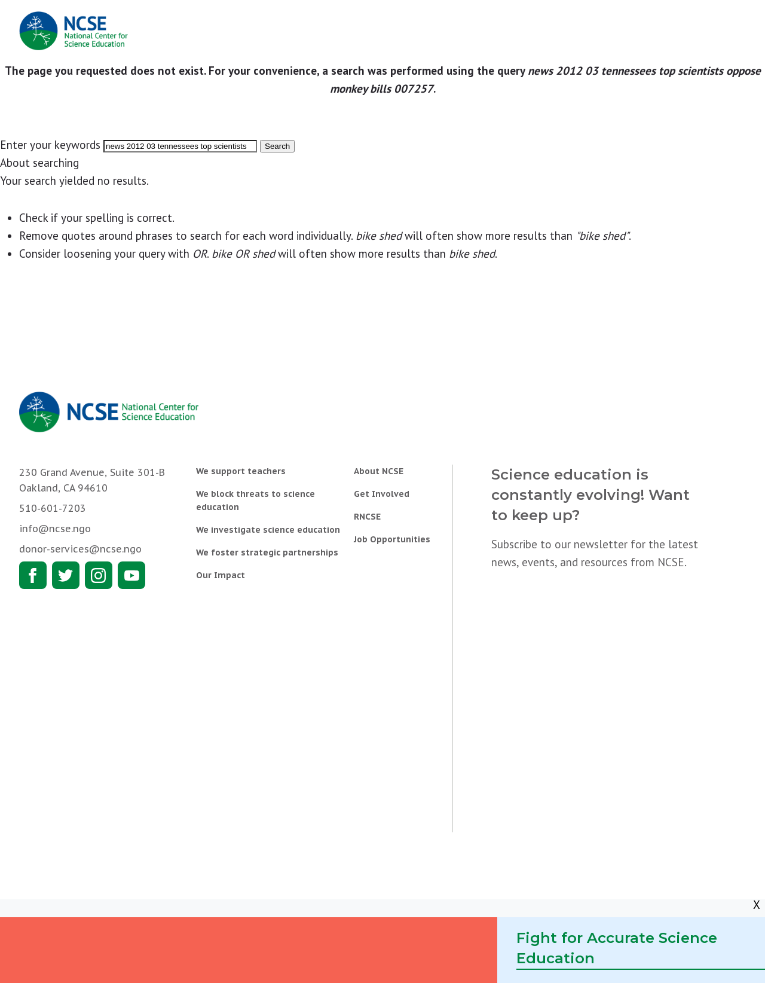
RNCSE (367, 516)
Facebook (33, 575)
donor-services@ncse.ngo (80, 549)
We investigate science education (268, 529)
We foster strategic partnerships (267, 552)
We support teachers (241, 471)
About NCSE (378, 471)
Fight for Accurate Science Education (616, 948)
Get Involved (381, 494)
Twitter (65, 575)
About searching (39, 162)
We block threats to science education (255, 500)
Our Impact (220, 575)
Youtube (131, 575)
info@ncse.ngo (55, 529)
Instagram (98, 575)
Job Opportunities (392, 539)
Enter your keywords (50, 145)
